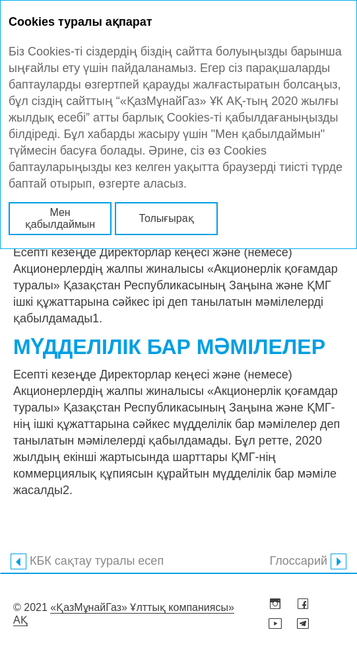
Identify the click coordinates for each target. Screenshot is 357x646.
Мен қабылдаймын (60, 218)
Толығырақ (166, 218)
